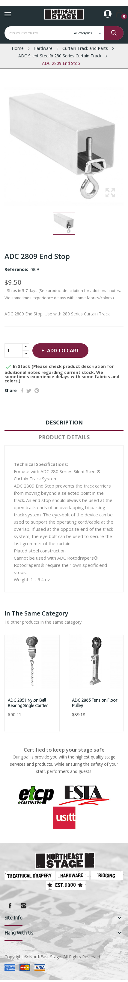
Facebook (9, 905)
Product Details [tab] (64, 437)
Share (22, 390)
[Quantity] (13, 350)
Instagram (23, 905)
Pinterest (37, 390)
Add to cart (62, 350)
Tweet (29, 390)
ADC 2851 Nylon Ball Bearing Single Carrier (28, 703)
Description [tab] (64, 422)
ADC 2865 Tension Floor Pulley (94, 703)
